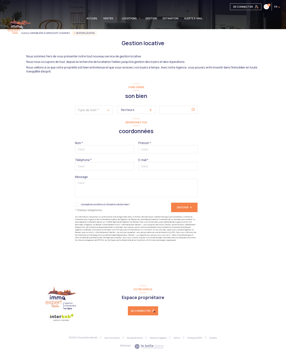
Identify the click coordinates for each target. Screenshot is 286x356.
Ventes (108, 18)
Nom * (79, 143)
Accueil (91, 18)
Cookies (213, 338)
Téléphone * (83, 160)
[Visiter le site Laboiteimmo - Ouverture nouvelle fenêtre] (149, 346)
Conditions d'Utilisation (147, 240)
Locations (129, 18)
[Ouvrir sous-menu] (116, 18)
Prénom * (144, 143)
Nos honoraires (112, 337)
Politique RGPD (195, 337)
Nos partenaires (135, 337)
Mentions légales (158, 337)
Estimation (170, 18)
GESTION (151, 18)
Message (81, 177)
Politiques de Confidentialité (119, 240)
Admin (177, 337)
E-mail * (143, 160)
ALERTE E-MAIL (193, 18)
